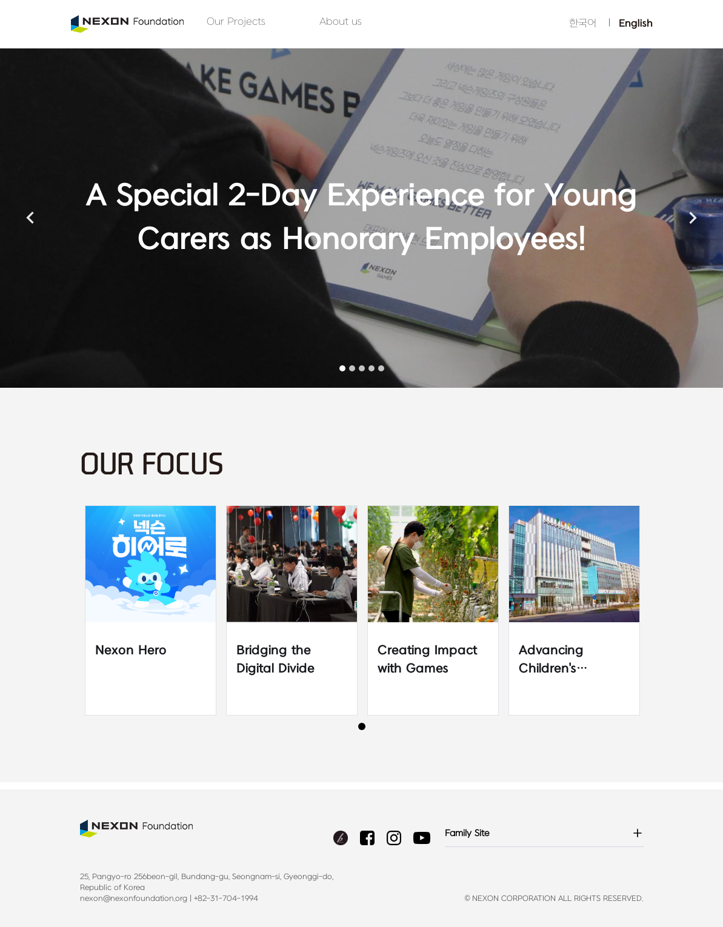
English (636, 23)
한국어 (582, 23)
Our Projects (236, 21)
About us (340, 21)
